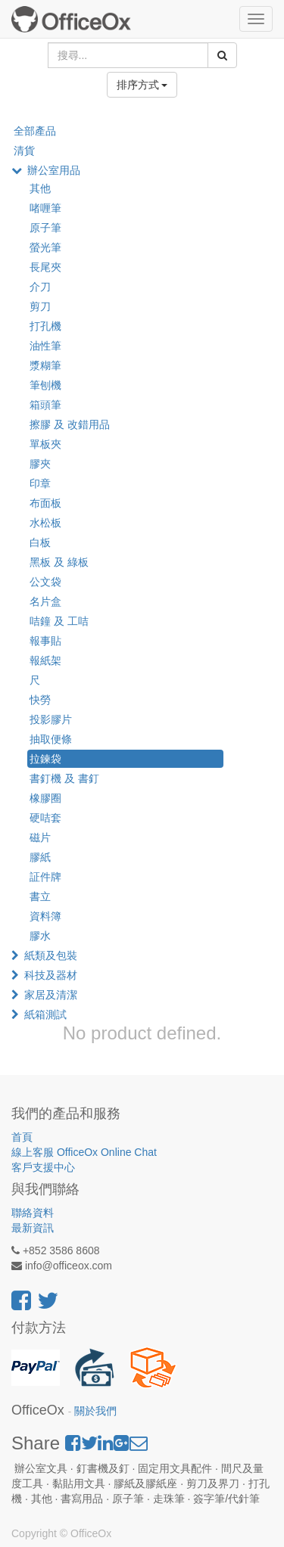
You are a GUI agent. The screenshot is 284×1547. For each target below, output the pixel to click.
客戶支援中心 (43, 1167)
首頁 (22, 1137)
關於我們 (95, 1411)
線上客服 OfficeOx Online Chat (84, 1152)
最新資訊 (32, 1228)
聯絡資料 (32, 1213)
